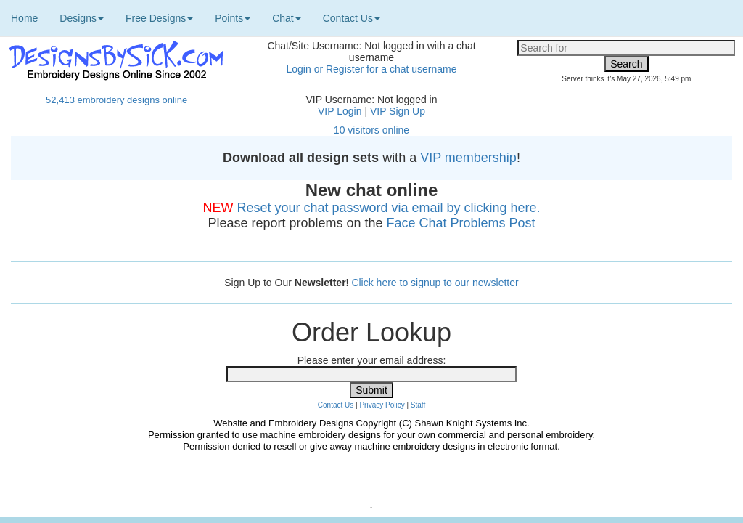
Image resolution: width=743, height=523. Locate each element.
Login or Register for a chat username (371, 69)
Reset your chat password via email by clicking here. (388, 207)
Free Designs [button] (159, 18)
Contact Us (335, 405)
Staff (418, 405)
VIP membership (468, 157)
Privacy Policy (381, 405)
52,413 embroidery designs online (116, 99)
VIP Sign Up (397, 111)
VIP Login (339, 111)
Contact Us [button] (351, 18)
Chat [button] (286, 18)
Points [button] (232, 18)
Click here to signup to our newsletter (434, 282)
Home (24, 18)
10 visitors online (371, 130)
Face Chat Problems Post (461, 223)
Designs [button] (81, 18)
